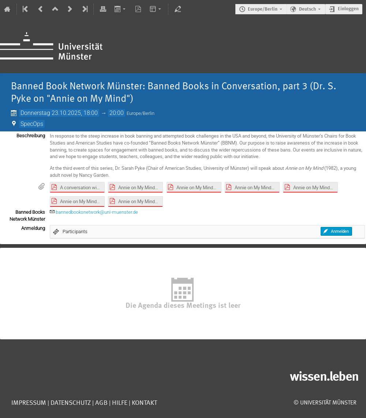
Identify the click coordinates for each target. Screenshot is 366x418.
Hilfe (119, 403)
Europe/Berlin (262, 9)
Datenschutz (70, 403)
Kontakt (144, 403)
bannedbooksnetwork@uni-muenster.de (97, 212)
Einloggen (348, 9)
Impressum (28, 403)
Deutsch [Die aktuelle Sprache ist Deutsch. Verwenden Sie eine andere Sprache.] (307, 9)
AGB (101, 403)
